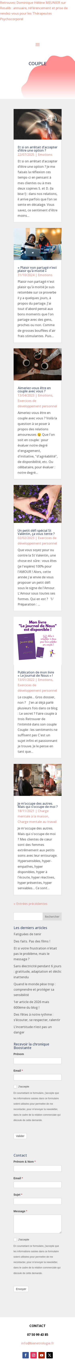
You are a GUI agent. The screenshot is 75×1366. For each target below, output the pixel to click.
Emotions (45, 154)
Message (20, 1211)
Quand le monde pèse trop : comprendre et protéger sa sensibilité (35, 989)
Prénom (19, 1054)
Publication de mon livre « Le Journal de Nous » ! (36, 674)
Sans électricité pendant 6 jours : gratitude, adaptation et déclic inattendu (37, 971)
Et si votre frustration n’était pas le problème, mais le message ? (35, 953)
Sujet (18, 1194)
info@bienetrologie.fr (37, 1343)
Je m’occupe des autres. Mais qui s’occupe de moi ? (38, 805)
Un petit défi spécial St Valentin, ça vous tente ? (36, 532)
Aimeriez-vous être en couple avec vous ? (34, 389)
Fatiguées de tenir (27, 934)
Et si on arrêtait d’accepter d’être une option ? (37, 149)
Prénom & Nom (25, 1161)
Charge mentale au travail (37, 821)
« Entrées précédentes (30, 903)
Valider (20, 1136)
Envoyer (21, 1289)
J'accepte (21, 1086)
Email (18, 1070)
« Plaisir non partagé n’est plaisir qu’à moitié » (37, 269)
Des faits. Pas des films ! (32, 941)
